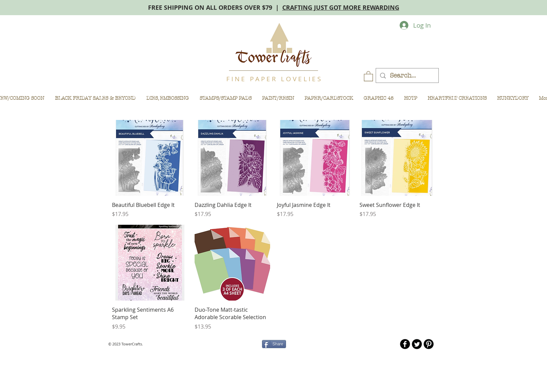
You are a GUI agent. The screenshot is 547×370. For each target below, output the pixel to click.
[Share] (274, 344)
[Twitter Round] (417, 344)
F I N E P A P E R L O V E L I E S (273, 78)
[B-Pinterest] (429, 344)
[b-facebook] (405, 344)
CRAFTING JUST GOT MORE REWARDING (340, 7)
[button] (368, 75)
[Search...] (407, 75)
